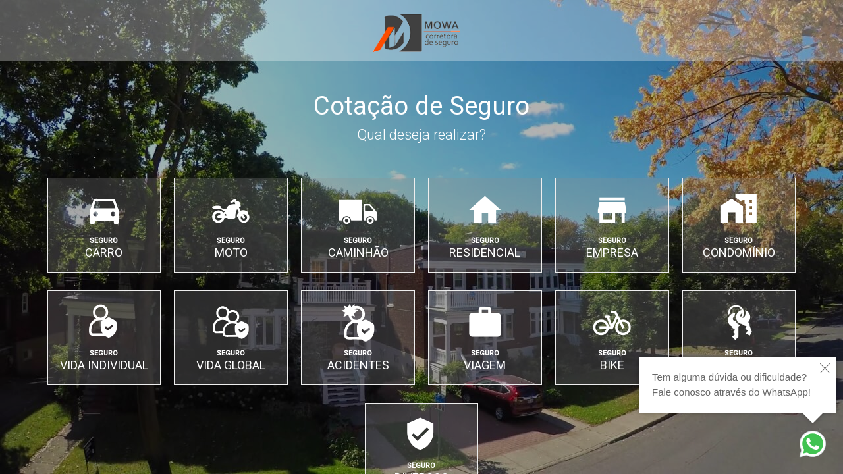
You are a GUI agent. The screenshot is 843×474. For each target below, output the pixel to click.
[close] (824, 368)
